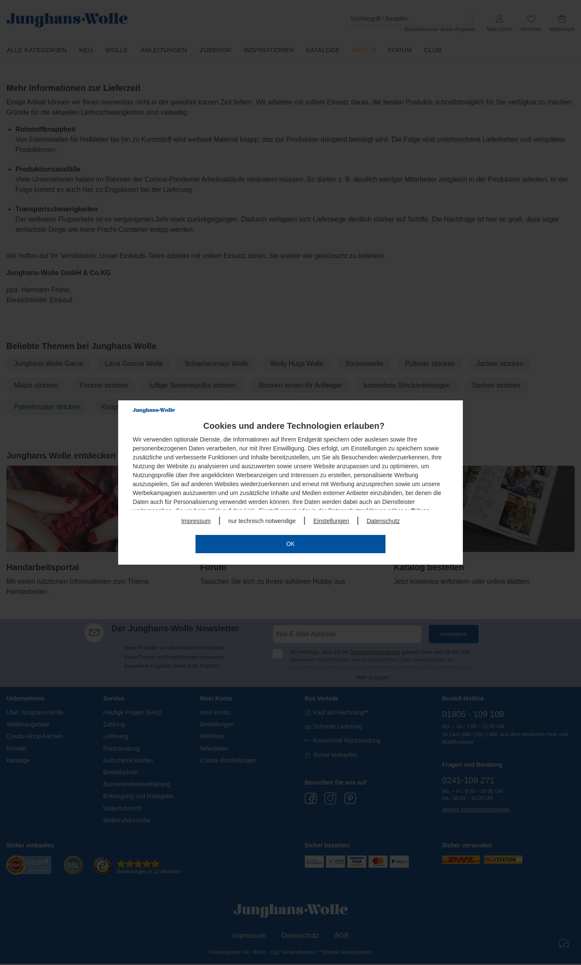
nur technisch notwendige (262, 521)
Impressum (195, 521)
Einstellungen (331, 521)
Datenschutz (383, 521)
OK (290, 543)
